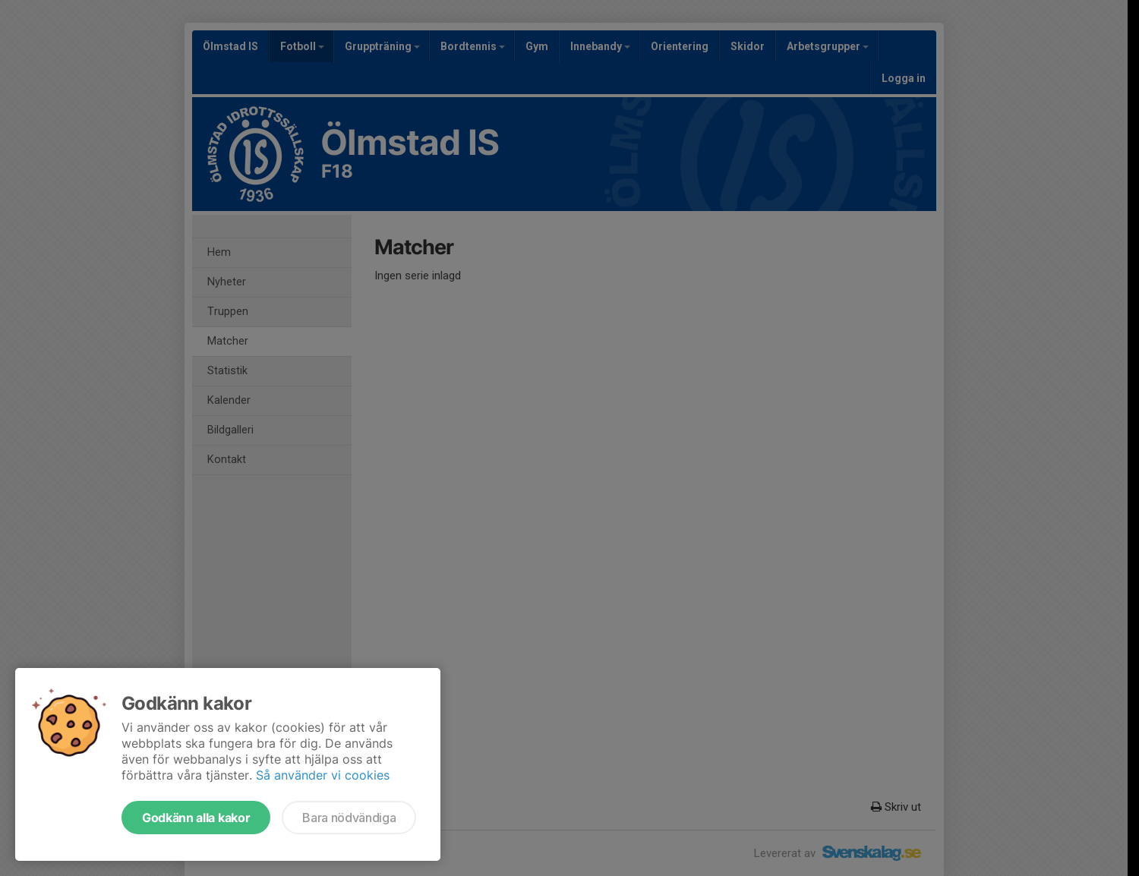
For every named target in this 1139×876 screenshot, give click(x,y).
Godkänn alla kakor (196, 817)
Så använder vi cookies (323, 775)
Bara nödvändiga (349, 817)
